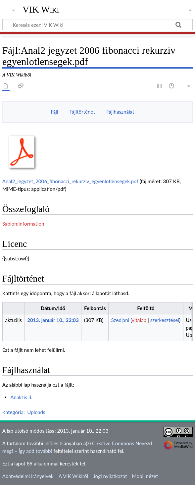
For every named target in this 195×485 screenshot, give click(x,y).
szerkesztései (164, 320)
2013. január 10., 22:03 (53, 320)
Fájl (54, 112)
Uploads (36, 412)
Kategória (13, 412)
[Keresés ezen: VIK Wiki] (97, 24)
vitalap (139, 320)
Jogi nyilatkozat (110, 476)
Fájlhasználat (120, 112)
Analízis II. (21, 397)
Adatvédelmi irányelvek (28, 476)
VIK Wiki (41, 9)
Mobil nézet (145, 476)
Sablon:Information (23, 224)
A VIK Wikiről (73, 476)
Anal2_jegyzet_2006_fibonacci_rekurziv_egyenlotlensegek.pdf (70, 181)
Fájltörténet (82, 112)
